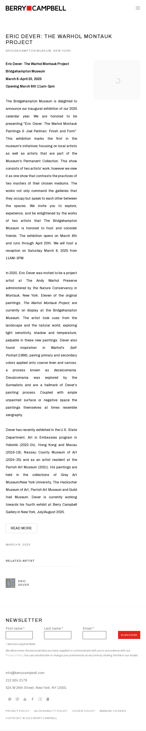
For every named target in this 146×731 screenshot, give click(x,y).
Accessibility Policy (50, 710)
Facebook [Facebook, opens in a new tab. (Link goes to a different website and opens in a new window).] (32, 699)
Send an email (10, 699)
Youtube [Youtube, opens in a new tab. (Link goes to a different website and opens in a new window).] (25, 699)
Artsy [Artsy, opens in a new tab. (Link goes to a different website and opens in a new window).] (40, 699)
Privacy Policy (14, 655)
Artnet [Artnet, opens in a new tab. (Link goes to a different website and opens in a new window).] (48, 699)
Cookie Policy (83, 710)
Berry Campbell (36, 8)
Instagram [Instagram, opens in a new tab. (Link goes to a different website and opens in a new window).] (17, 699)
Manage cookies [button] (113, 710)
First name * (15, 628)
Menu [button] (137, 8)
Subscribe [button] (129, 635)
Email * (88, 628)
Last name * (53, 628)
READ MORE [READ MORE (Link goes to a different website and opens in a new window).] (21, 528)
